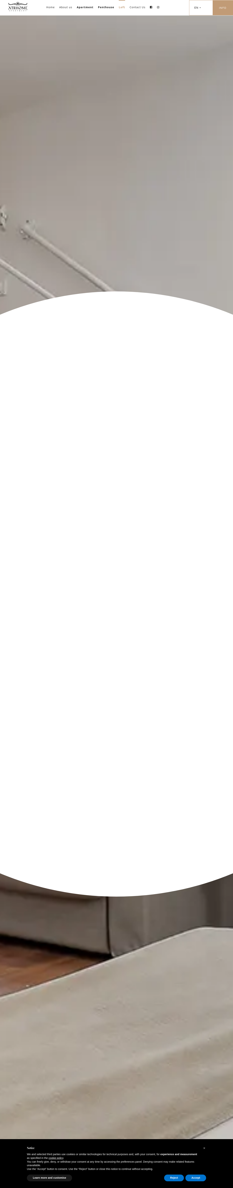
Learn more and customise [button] (49, 1177)
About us (65, 7)
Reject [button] (174, 1177)
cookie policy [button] (56, 1157)
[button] (204, 1148)
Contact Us (137, 7)
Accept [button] (195, 1177)
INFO (222, 8)
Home (50, 7)
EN (197, 7)
